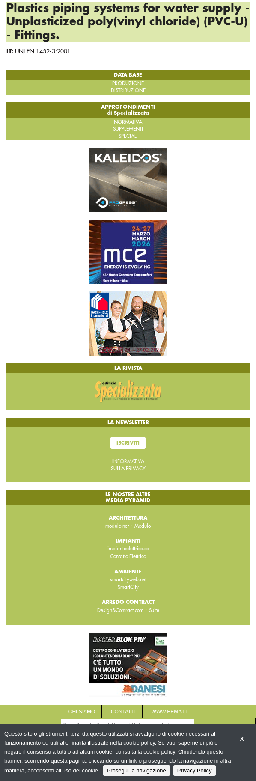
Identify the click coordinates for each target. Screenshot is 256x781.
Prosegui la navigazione (136, 770)
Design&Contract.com (120, 610)
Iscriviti (128, 442)
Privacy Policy (194, 770)
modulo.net (117, 526)
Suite (154, 610)
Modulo (142, 526)
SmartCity (128, 587)
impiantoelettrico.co (128, 548)
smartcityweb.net (128, 579)
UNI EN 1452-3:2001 (43, 51)
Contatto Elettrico (128, 556)
